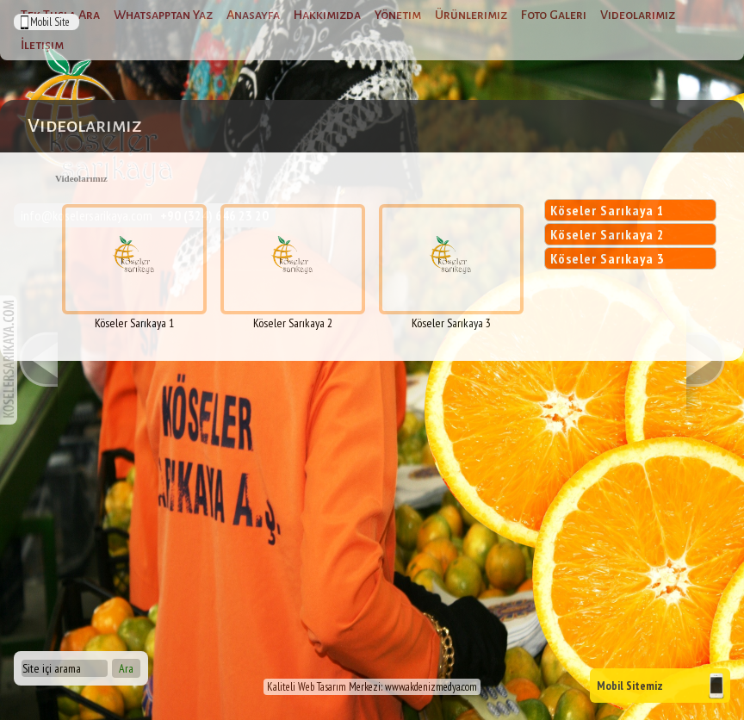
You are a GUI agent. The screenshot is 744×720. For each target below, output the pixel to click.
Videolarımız (637, 15)
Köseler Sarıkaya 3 (607, 258)
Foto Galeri (553, 15)
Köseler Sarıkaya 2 (607, 234)
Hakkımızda (327, 15)
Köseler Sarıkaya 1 (607, 210)
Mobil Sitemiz (630, 685)
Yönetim (398, 15)
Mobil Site (50, 22)
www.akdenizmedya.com (431, 687)
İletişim (42, 45)
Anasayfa (253, 15)
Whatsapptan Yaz (163, 15)
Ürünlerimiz (471, 15)
